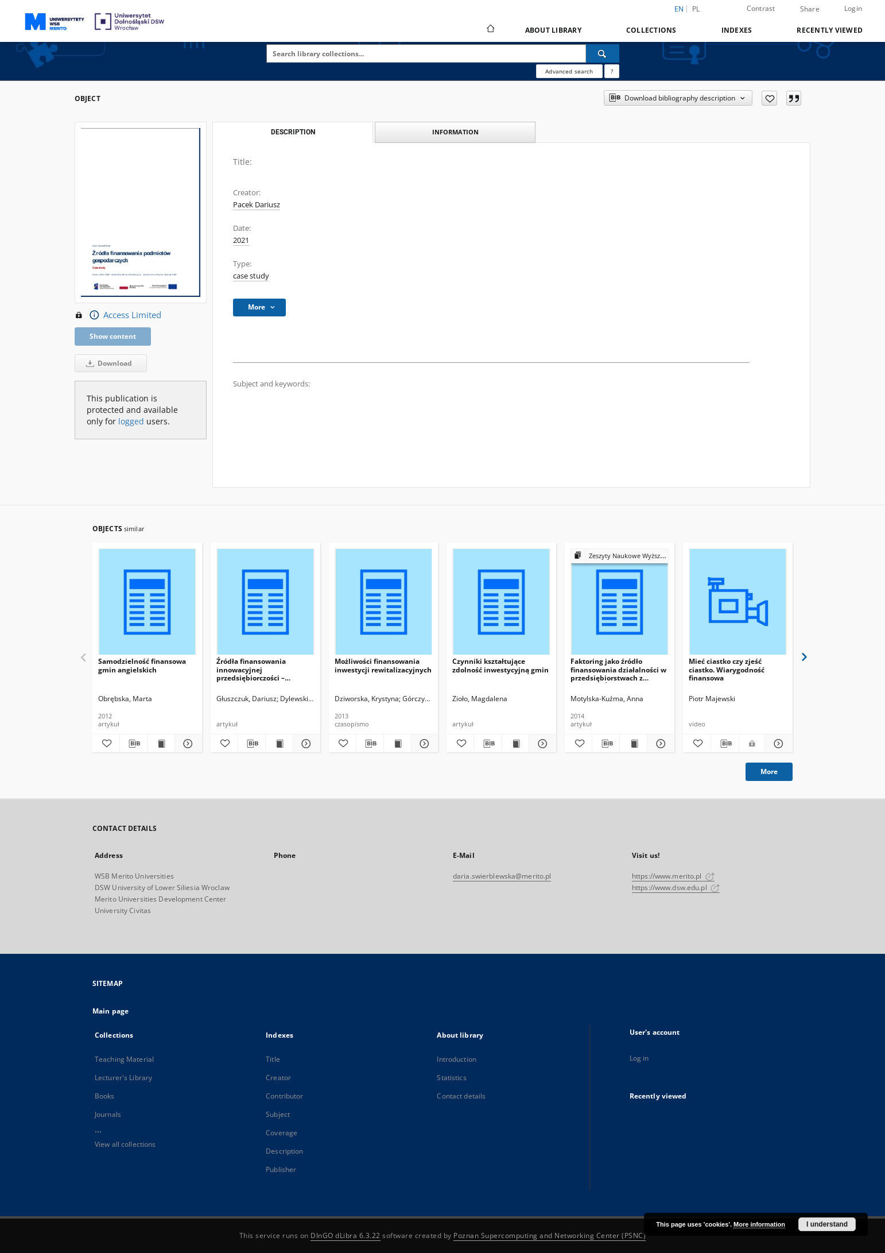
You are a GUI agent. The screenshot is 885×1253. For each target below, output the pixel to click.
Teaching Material (124, 1059)
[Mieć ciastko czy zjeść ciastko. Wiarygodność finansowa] (737, 602)
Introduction (456, 1059)
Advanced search (569, 71)
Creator (278, 1077)
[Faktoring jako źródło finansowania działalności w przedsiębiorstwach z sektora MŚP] (619, 602)
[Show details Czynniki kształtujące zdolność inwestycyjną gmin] (540, 743)
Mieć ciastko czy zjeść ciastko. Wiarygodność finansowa (726, 669)
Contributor (284, 1096)
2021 (241, 240)
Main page (110, 1011)
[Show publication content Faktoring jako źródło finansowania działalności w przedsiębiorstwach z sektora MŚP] (633, 743)
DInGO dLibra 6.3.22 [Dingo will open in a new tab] (345, 1235)
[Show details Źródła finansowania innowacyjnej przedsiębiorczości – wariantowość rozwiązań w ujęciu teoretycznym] (305, 743)
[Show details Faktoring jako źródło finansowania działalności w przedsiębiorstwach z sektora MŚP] (659, 743)
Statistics (451, 1077)
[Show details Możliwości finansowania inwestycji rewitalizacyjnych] (423, 743)
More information (759, 1224)
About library (553, 30)
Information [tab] (455, 131)
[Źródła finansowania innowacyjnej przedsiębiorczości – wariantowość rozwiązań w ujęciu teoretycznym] (265, 602)
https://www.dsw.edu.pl (676, 887)
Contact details (461, 1096)
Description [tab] (293, 132)
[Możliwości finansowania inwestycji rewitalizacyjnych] (383, 602)
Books (105, 1096)
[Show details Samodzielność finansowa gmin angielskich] (186, 743)
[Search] (602, 53)
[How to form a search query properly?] (611, 71)
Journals (108, 1114)
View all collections (125, 1144)
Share (810, 9)
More (769, 771)
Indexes (736, 30)
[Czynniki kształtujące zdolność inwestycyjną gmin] (501, 602)
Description (284, 1151)
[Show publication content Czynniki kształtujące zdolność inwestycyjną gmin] (515, 743)
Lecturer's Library (123, 1077)
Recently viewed (830, 30)
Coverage (281, 1133)
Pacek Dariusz (256, 205)
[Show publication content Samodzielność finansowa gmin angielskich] (161, 743)
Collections (651, 30)
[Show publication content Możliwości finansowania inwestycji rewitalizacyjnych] (397, 743)
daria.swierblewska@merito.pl (502, 876)
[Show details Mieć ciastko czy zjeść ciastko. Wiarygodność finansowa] (777, 743)
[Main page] (490, 29)
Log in (639, 1058)
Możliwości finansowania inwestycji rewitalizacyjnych (383, 665)
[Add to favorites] (769, 98)
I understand (827, 1224)
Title (273, 1059)
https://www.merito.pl (673, 876)
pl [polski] (696, 9)
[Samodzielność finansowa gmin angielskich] (147, 602)
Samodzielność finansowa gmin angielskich (142, 665)
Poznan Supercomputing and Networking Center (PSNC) (549, 1235)
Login (853, 8)
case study (251, 276)
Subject (278, 1114)
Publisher (281, 1169)
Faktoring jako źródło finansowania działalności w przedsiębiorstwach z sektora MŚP (618, 669)
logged (131, 421)
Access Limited (118, 315)
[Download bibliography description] (133, 743)
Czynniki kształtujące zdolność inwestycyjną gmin (500, 665)
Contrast (761, 8)
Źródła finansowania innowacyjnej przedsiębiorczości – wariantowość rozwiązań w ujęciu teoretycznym (261, 669)
